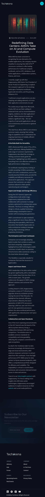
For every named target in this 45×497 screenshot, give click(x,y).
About (25, 464)
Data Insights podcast (25, 376)
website (11, 388)
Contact (26, 470)
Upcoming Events (12, 478)
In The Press (27, 467)
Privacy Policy (28, 478)
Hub (8, 467)
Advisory (9, 464)
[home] (6, 3)
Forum (9, 470)
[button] (42, 3)
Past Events (10, 481)
